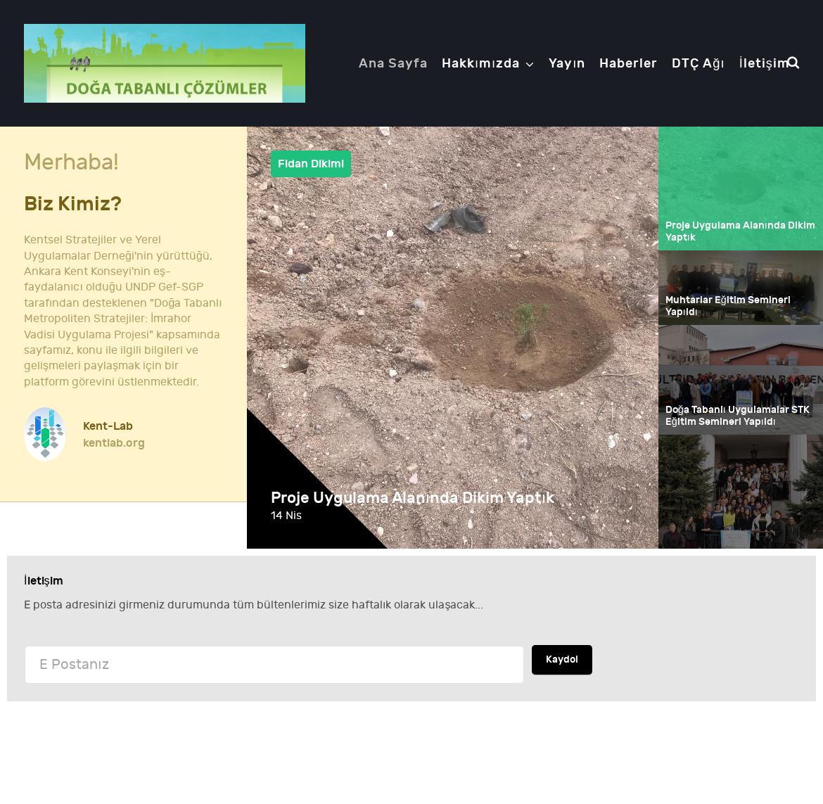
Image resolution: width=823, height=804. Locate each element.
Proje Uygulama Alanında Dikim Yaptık (417, 498)
